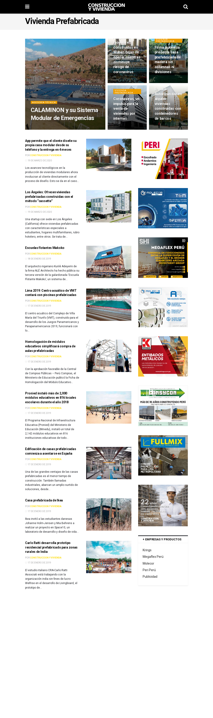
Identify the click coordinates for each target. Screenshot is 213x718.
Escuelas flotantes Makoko (44, 248)
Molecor (148, 563)
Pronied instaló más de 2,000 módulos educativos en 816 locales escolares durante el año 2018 (50, 397)
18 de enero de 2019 (38, 259)
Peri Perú (149, 570)
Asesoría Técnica (45, 104)
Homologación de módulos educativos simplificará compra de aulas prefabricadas (50, 346)
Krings (147, 550)
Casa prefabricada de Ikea (44, 500)
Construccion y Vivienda (46, 155)
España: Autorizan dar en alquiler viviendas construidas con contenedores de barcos (168, 106)
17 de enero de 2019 (38, 306)
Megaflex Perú (153, 556)
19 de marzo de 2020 (38, 160)
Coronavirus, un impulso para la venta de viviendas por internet (126, 111)
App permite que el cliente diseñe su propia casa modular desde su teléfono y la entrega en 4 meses (51, 145)
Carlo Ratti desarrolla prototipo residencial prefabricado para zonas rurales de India (51, 547)
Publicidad (150, 576)
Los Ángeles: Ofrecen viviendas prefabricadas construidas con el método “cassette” (49, 196)
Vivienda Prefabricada (166, 42)
